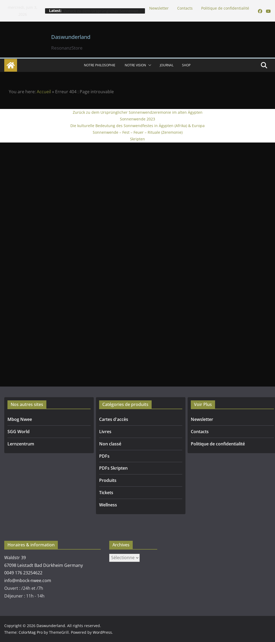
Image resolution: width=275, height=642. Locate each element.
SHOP (186, 65)
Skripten (137, 138)
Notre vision (135, 65)
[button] (148, 65)
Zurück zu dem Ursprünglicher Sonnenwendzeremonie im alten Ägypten (138, 112)
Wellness (108, 505)
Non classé (110, 444)
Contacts (185, 8)
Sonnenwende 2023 (137, 118)
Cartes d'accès (113, 419)
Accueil (44, 92)
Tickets (106, 492)
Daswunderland (70, 36)
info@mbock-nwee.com (27, 580)
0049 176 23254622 (23, 573)
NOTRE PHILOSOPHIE (100, 65)
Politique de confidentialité (225, 8)
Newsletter (159, 8)
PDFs (104, 456)
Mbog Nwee (19, 419)
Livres (105, 431)
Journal (166, 65)
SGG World (18, 431)
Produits (107, 480)
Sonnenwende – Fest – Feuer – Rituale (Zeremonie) (138, 132)
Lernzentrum (20, 444)
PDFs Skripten (113, 468)
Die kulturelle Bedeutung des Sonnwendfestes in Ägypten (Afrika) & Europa (137, 125)
